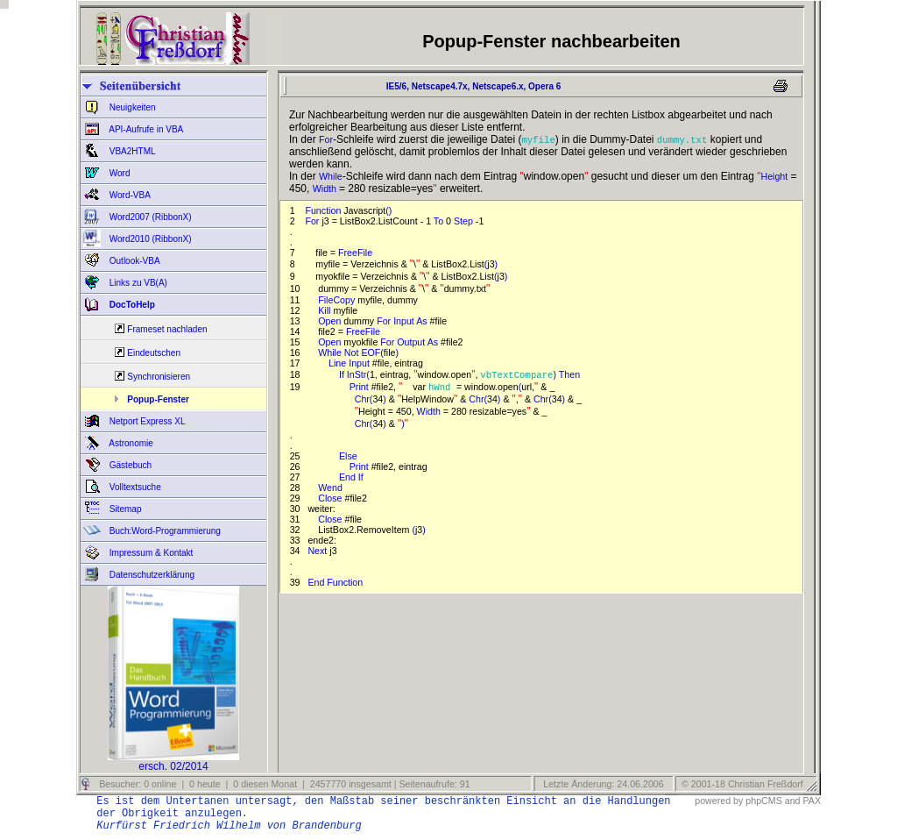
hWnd (442, 387)
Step (465, 221)
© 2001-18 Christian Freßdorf (742, 784)
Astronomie (130, 443)
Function (324, 210)
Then (571, 374)
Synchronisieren (158, 376)
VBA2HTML (131, 151)
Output (412, 342)
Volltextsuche (134, 487)
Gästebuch (129, 465)
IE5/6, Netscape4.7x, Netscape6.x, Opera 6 (471, 86)
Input (404, 321)
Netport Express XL (146, 421)
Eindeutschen (153, 353)
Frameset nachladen (167, 329)
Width (326, 188)
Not (353, 352)
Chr (362, 399)
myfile (537, 139)
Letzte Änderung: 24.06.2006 (601, 784)
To (440, 221)
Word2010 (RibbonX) (149, 239)
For (326, 139)
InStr (357, 374)
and (792, 800)
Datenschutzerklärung (150, 575)
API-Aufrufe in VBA (145, 129)
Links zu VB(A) (137, 283)
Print (360, 386)
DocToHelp (131, 305)
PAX (811, 800)
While (331, 176)
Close (331, 498)
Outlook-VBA (133, 261)
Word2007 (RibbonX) (149, 217)
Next (318, 550)
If (343, 374)
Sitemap (124, 509)
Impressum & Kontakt (150, 553)
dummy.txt (682, 139)
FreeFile (356, 252)
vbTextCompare (516, 374)
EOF (370, 352)
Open (330, 321)
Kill (325, 310)
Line (338, 363)
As (422, 321)
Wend (331, 487)
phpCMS (763, 800)
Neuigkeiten (131, 107)
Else (349, 456)
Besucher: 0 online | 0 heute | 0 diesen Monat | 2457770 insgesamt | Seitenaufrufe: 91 (283, 784)
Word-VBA (129, 195)
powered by (718, 800)
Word (119, 173)
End (348, 477)
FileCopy (337, 300)
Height (774, 176)
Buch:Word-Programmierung (164, 531)
